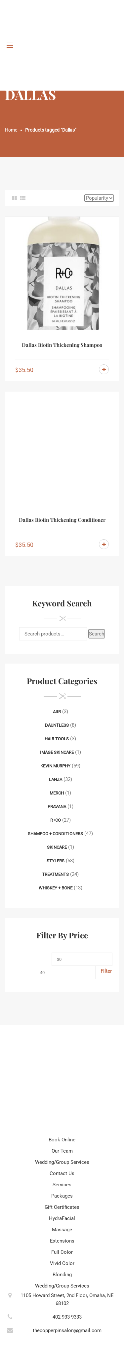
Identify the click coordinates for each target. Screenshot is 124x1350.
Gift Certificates (62, 1207)
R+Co (55, 820)
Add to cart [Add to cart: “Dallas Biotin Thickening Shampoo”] (104, 369)
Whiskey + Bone (55, 887)
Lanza (55, 779)
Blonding (62, 1275)
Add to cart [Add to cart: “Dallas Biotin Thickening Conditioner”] (104, 544)
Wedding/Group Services (62, 1162)
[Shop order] (99, 198)
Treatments (55, 874)
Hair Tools (57, 738)
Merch (57, 793)
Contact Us (62, 1173)
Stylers (55, 860)
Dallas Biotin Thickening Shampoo (62, 345)
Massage (62, 1230)
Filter (106, 971)
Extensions (62, 1241)
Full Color (62, 1252)
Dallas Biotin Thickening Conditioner (62, 519)
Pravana (57, 806)
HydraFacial (62, 1218)
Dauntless (57, 725)
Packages (62, 1196)
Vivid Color (62, 1263)
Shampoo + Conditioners (55, 833)
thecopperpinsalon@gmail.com (67, 1330)
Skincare (57, 847)
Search (96, 634)
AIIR (57, 711)
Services (62, 1185)
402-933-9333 (67, 1317)
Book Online (62, 1140)
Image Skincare (57, 752)
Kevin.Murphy (55, 765)
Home (11, 130)
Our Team (62, 1151)
